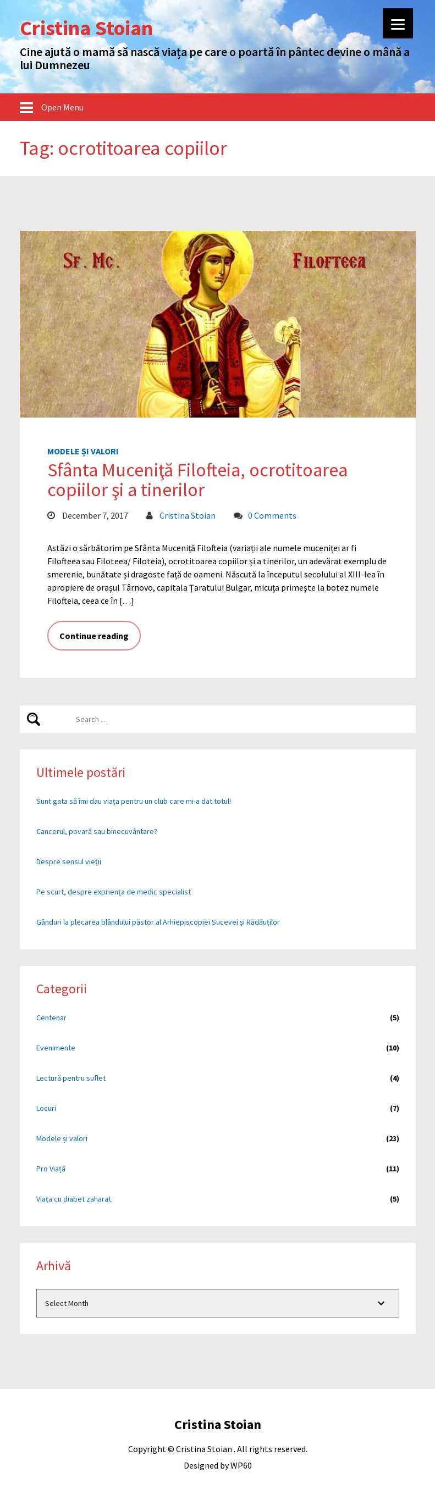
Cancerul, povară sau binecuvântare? (96, 831)
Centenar (51, 1017)
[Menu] (398, 23)
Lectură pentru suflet (71, 1078)
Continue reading (94, 635)
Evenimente (55, 1048)
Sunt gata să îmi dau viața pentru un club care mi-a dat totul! (133, 801)
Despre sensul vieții (68, 861)
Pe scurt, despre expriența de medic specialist (113, 892)
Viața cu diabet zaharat (73, 1199)
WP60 (241, 1465)
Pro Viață (50, 1169)
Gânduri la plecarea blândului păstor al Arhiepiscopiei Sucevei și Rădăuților (158, 922)
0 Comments (272, 515)
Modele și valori (83, 451)
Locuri (46, 1108)
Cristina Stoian (187, 515)
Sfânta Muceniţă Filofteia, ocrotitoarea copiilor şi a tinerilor (197, 479)
